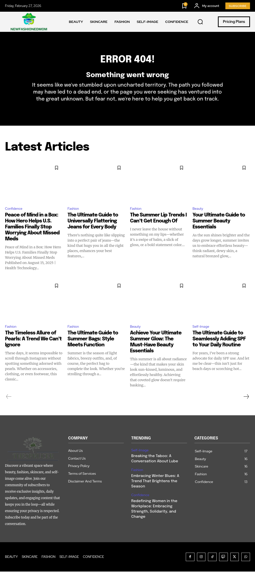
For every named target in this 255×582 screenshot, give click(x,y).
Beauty (198, 217)
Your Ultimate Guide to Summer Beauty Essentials (218, 230)
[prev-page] (9, 407)
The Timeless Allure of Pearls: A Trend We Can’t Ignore (33, 349)
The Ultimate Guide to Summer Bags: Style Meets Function (92, 349)
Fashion (74, 217)
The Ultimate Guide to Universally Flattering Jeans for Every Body (92, 230)
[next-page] (246, 407)
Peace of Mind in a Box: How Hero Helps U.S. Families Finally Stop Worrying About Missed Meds (32, 236)
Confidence (15, 217)
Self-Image (202, 336)
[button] (200, 22)
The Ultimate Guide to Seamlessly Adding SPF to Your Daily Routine (219, 349)
